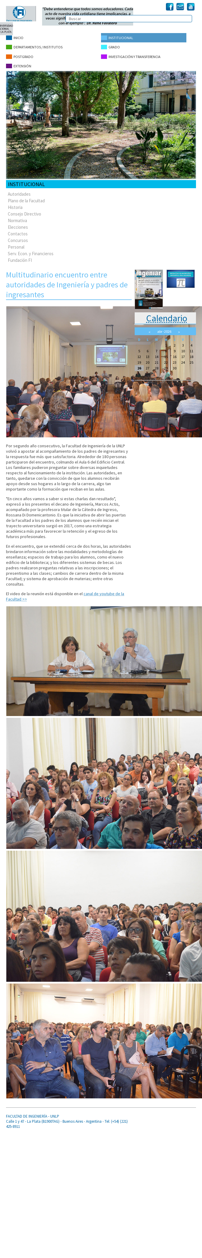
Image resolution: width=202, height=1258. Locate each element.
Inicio (14, 37)
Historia (15, 207)
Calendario (166, 317)
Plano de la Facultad (26, 200)
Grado (110, 47)
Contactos (18, 233)
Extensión (18, 65)
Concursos (18, 240)
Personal (16, 246)
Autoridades (19, 193)
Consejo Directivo (24, 213)
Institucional (117, 37)
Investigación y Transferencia (131, 56)
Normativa (17, 220)
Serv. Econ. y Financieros (31, 253)
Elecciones (18, 226)
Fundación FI (20, 259)
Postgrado (19, 56)
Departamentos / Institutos (34, 47)
